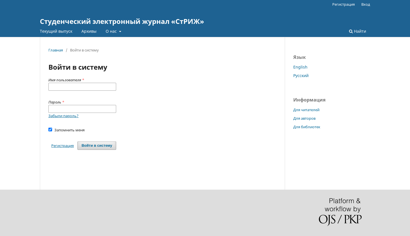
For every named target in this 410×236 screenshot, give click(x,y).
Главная (55, 50)
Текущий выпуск (56, 31)
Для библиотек (306, 126)
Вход (365, 4)
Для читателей (306, 109)
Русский (301, 75)
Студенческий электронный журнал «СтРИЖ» (122, 21)
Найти (357, 31)
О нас (112, 31)
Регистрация (343, 4)
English (300, 67)
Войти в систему (96, 145)
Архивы (89, 31)
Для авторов (304, 118)
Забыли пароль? (63, 115)
